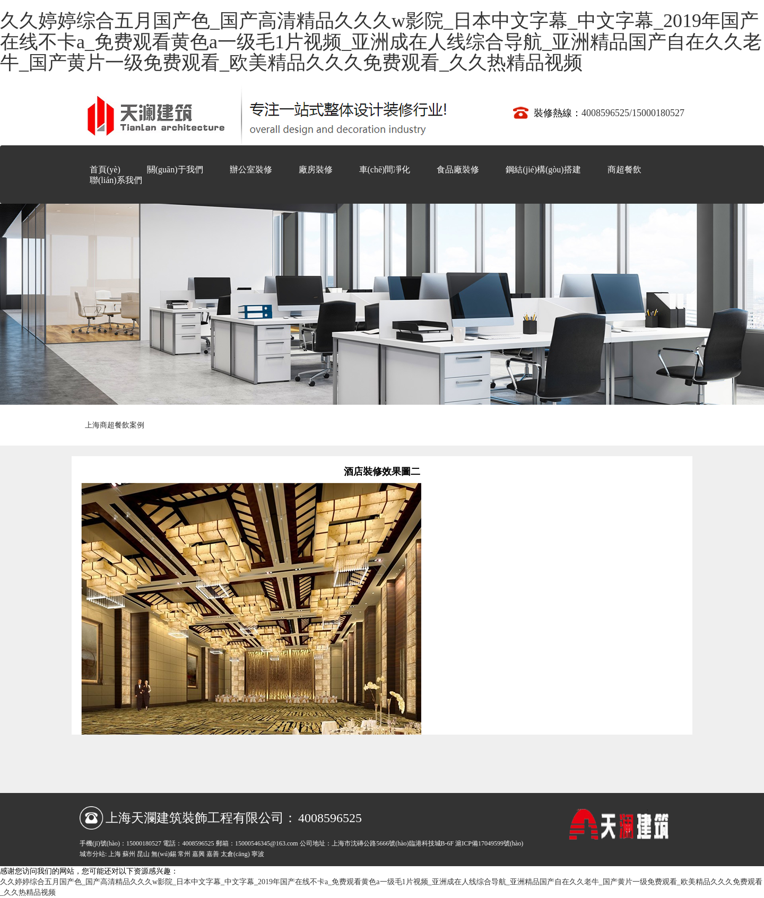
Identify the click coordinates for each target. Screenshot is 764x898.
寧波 (257, 854)
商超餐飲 (624, 169)
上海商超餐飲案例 (114, 425)
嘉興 (198, 854)
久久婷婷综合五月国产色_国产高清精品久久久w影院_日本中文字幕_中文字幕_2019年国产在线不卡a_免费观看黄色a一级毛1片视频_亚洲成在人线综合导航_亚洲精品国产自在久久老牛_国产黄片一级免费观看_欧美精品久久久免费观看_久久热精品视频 (381, 41)
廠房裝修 (316, 169)
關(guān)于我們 (175, 169)
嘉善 (212, 854)
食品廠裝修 (458, 169)
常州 (184, 854)
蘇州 (129, 854)
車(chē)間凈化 (385, 169)
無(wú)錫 (163, 854)
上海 (114, 854)
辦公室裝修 (251, 169)
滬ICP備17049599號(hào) (489, 843)
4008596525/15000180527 (632, 113)
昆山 (143, 854)
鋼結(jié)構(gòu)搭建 (543, 169)
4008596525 (330, 818)
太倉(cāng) (235, 854)
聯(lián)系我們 (116, 180)
